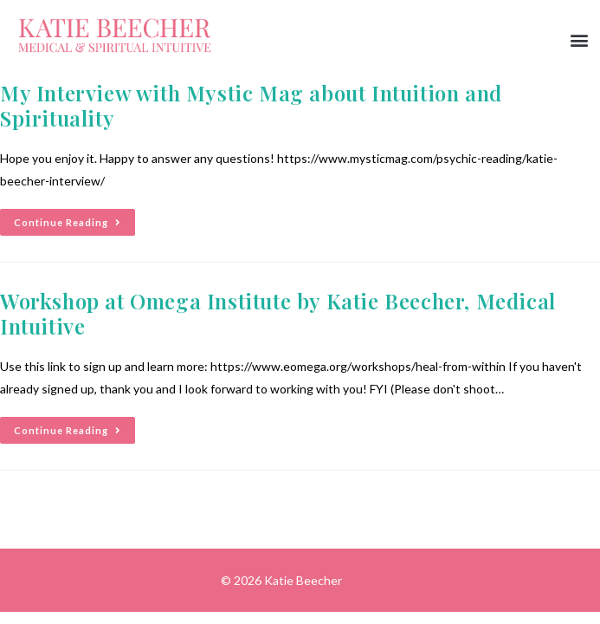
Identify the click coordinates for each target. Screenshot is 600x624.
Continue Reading (74, 218)
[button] (579, 40)
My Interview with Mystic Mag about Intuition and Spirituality (251, 105)
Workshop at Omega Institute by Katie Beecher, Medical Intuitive (278, 313)
